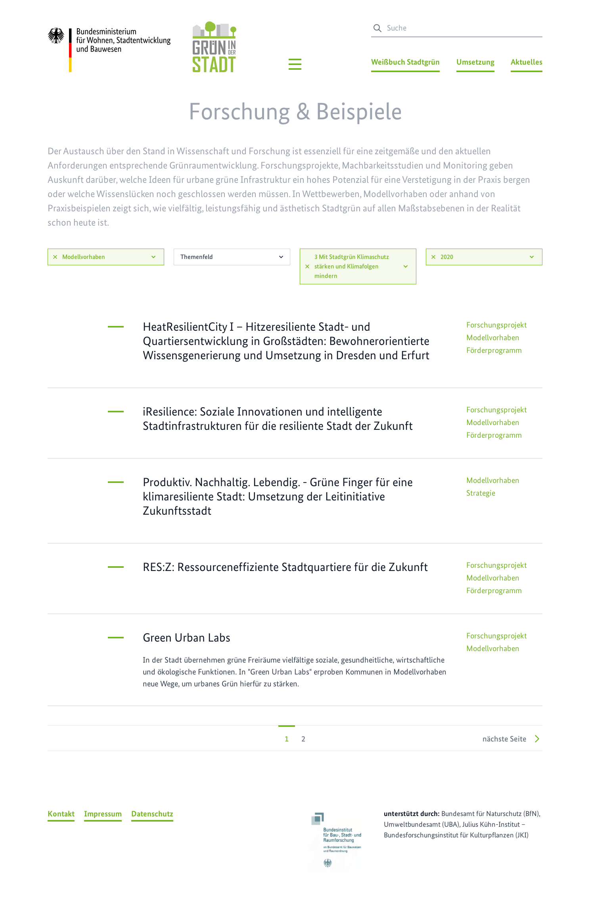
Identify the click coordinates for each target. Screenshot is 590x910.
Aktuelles (526, 62)
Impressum (103, 813)
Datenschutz (152, 813)
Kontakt (61, 813)
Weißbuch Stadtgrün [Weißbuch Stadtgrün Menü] (405, 62)
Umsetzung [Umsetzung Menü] (475, 62)
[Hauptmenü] (295, 64)
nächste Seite (512, 738)
